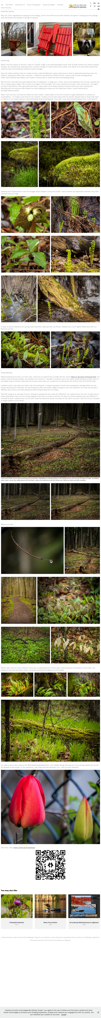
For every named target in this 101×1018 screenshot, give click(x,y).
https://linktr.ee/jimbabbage (24, 848)
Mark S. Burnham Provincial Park (83, 377)
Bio (2, 5)
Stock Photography (33, 5)
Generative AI (20, 5)
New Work (9, 5)
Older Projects (6, 8)
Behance (68, 940)
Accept (63, 1014)
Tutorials (60, 5)
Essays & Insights (49, 5)
